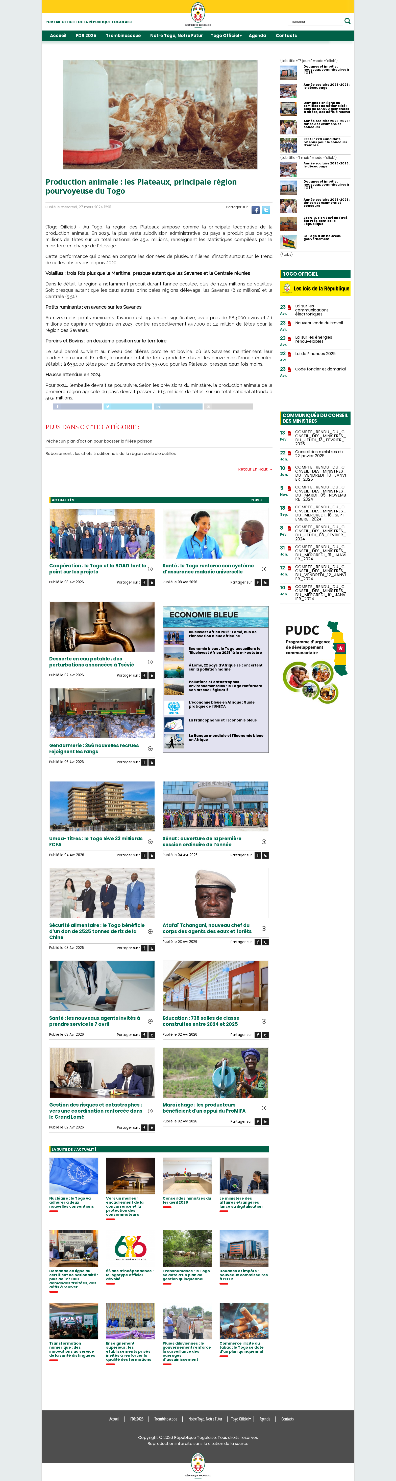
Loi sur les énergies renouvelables (313, 339)
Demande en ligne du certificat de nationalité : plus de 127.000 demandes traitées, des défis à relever (73, 1279)
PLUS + (256, 500)
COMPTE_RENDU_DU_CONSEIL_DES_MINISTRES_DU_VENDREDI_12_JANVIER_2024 (320, 573)
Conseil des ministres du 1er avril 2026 (187, 1200)
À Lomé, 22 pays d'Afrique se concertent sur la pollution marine (226, 667)
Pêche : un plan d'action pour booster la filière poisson (98, 441)
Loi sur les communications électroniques (312, 310)
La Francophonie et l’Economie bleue (223, 720)
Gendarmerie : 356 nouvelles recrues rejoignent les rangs (94, 749)
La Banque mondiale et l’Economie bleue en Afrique (226, 738)
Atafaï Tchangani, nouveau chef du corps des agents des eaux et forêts (207, 928)
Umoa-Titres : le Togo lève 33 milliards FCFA (96, 842)
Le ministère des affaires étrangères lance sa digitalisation (241, 1202)
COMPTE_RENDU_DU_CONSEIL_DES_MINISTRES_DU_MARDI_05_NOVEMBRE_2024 (320, 493)
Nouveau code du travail (319, 323)
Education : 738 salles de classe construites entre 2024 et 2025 (201, 1021)
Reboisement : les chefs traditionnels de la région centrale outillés (110, 453)
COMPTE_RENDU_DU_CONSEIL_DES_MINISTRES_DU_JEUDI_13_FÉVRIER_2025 (320, 438)
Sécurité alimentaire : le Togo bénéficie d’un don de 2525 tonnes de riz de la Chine (97, 931)
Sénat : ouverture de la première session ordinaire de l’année (202, 842)
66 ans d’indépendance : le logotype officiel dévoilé (130, 1275)
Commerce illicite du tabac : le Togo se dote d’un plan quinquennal (241, 1347)
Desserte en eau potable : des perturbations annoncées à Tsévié (91, 662)
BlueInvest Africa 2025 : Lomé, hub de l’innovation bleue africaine (223, 634)
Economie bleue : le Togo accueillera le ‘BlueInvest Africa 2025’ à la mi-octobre (225, 651)
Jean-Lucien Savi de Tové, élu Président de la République (326, 220)
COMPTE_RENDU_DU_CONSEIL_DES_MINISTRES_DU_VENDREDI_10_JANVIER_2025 (320, 473)
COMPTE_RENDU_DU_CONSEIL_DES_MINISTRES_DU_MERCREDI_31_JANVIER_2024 (320, 553)
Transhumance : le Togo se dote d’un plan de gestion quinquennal (186, 1275)
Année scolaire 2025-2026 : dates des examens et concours (327, 124)
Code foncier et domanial (320, 369)
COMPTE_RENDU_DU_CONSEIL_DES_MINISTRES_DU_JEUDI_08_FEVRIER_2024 (320, 533)
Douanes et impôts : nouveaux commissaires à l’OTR (243, 1275)
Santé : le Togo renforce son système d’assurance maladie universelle (208, 569)
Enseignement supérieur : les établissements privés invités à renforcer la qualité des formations (128, 1351)
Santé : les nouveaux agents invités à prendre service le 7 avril (94, 1021)
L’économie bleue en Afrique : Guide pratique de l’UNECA (222, 705)
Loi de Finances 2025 (315, 354)
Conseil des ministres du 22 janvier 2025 (319, 454)
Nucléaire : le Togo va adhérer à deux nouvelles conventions (71, 1202)
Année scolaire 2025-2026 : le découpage (327, 86)
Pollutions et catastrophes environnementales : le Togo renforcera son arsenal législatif (225, 686)
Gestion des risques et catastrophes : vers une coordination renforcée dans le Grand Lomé (95, 1111)
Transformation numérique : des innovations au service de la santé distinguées (72, 1349)
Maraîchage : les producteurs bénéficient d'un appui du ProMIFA (204, 1108)
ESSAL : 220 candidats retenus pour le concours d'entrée (325, 142)
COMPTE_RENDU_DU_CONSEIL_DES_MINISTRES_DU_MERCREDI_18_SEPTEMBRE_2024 (320, 513)
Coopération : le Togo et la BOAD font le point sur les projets (97, 569)
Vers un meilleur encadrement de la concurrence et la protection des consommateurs (124, 1206)
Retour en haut (255, 469)
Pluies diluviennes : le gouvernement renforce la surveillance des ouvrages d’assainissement (187, 1351)
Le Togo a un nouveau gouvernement (322, 238)
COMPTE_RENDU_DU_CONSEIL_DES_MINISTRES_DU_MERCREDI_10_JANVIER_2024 (320, 593)
